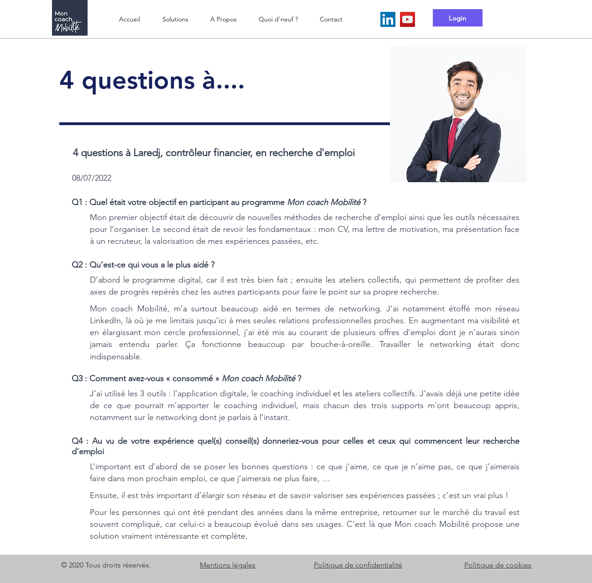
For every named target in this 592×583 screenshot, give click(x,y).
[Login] (458, 17)
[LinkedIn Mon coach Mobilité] (387, 19)
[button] (175, 19)
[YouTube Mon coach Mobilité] (407, 19)
